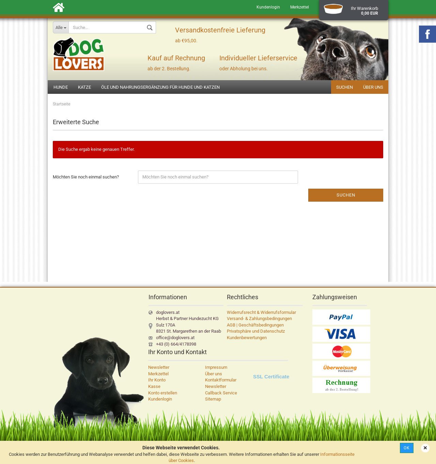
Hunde (60, 87)
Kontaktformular (220, 379)
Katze (84, 87)
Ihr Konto (157, 379)
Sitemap (213, 399)
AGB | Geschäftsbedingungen (255, 325)
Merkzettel (299, 7)
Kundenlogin (268, 7)
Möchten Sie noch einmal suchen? (86, 176)
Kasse (154, 386)
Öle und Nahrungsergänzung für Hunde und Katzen (160, 87)
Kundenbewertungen (247, 337)
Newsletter (158, 367)
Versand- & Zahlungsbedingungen (259, 318)
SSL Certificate (271, 376)
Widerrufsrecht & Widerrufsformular (261, 312)
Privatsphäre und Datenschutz (256, 331)
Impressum (216, 367)
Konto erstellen (162, 392)
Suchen (344, 87)
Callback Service (221, 392)
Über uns (373, 87)
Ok (407, 448)
